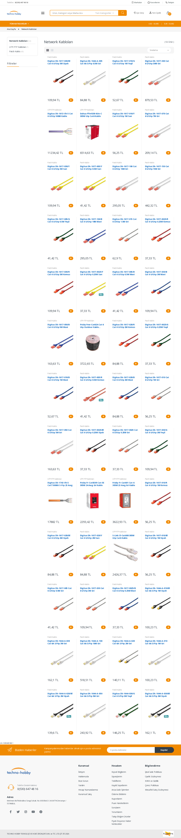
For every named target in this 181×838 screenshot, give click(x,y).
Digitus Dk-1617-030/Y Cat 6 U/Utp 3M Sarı (59, 167)
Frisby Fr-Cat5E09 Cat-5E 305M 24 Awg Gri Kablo (92, 484)
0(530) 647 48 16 (27, 789)
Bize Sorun (83, 781)
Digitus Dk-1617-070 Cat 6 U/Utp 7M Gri (157, 114)
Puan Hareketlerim (120, 803)
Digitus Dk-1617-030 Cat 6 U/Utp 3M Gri (92, 589)
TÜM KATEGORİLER (18, 23)
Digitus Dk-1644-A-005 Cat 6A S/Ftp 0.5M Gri (91, 62)
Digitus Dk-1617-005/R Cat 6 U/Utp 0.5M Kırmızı (92, 378)
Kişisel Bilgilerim (119, 772)
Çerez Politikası (152, 785)
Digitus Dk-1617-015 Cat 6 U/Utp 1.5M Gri (124, 220)
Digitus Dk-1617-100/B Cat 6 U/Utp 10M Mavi (91, 220)
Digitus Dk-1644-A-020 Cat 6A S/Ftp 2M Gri (123, 642)
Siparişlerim (117, 776)
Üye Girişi (138, 13)
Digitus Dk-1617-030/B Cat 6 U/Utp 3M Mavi (156, 273)
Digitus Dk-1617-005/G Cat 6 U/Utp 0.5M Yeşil (59, 220)
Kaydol (164, 750)
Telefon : (17, 2)
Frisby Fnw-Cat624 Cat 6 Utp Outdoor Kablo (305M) (92, 325)
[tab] (47, 50)
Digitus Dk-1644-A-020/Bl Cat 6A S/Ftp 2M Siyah (60, 694)
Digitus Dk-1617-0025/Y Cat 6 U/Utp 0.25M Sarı (91, 273)
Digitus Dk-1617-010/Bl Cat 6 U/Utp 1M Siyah (156, 536)
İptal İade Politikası (153, 772)
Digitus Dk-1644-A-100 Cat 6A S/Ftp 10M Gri (91, 642)
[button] (107, 13)
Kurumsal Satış (85, 794)
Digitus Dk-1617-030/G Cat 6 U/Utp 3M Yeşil (156, 431)
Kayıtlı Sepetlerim (119, 785)
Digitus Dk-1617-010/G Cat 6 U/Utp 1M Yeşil (123, 62)
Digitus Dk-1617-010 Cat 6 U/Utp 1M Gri (157, 378)
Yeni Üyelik (155, 13)
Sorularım (116, 807)
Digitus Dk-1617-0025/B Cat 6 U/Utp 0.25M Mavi (124, 589)
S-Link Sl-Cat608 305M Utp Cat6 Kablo (123, 536)
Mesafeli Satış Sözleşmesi (156, 789)
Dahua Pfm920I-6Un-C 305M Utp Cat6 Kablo (91, 114)
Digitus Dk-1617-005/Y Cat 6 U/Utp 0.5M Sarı (91, 167)
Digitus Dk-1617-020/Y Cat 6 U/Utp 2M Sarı (91, 536)
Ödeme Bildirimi (119, 794)
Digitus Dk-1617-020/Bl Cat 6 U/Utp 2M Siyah (59, 536)
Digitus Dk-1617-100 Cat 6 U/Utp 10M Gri (124, 167)
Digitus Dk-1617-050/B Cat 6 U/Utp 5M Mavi (59, 325)
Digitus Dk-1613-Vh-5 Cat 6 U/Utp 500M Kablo (60, 114)
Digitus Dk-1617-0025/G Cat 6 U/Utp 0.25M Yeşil (156, 325)
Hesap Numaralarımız (88, 789)
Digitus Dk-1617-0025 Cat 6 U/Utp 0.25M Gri (125, 431)
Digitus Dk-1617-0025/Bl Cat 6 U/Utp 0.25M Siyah (92, 431)
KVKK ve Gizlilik (152, 781)
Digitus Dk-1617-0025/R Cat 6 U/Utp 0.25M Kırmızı (157, 220)
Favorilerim (154, 2)
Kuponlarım (117, 798)
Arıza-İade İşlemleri (120, 789)
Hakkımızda (83, 776)
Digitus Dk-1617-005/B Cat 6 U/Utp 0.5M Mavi (123, 273)
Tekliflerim (116, 781)
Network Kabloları (20, 40)
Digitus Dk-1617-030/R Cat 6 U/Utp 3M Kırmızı (59, 273)
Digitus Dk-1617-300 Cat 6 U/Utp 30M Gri (157, 62)
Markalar (136, 2)
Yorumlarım (117, 812)
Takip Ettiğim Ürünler (121, 816)
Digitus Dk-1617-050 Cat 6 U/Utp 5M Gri (60, 431)
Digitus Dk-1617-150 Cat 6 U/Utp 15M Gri (157, 167)
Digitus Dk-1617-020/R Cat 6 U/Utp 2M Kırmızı (123, 325)
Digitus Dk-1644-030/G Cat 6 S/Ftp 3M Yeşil (123, 694)
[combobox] (72, 13)
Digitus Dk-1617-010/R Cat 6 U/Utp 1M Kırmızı (156, 484)
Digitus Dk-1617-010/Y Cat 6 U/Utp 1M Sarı (123, 114)
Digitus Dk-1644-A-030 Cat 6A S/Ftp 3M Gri (59, 642)
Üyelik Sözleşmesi (153, 776)
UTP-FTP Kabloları (18, 47)
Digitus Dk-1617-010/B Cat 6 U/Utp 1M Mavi (59, 378)
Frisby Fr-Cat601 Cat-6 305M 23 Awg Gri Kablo (123, 484)
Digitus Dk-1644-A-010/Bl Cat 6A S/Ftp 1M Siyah (157, 589)
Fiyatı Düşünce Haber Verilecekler (121, 822)
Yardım (81, 785)
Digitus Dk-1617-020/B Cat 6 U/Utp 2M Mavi (123, 378)
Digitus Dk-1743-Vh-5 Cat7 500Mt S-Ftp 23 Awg (60, 484)
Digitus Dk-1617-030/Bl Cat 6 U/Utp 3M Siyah (59, 62)
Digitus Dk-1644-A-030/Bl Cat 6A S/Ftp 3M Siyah (157, 694)
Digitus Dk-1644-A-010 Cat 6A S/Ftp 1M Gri (156, 642)
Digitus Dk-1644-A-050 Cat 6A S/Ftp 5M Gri (91, 694)
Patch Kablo (16, 51)
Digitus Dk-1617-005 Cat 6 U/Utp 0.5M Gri (60, 589)
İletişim (169, 2)
